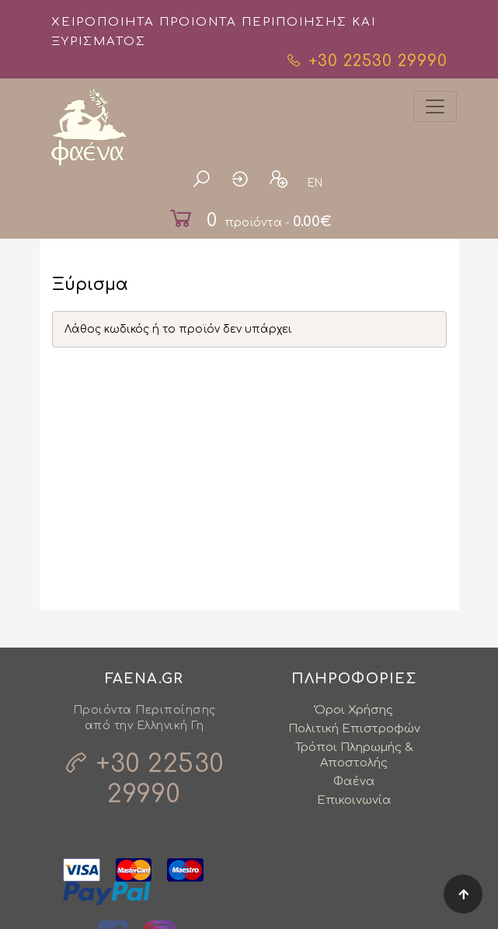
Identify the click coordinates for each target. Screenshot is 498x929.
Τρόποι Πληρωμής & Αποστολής (354, 755)
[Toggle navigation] (435, 106)
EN (315, 183)
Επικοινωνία (354, 800)
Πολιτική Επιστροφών (354, 728)
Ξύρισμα (90, 285)
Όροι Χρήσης (354, 710)
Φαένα (354, 781)
